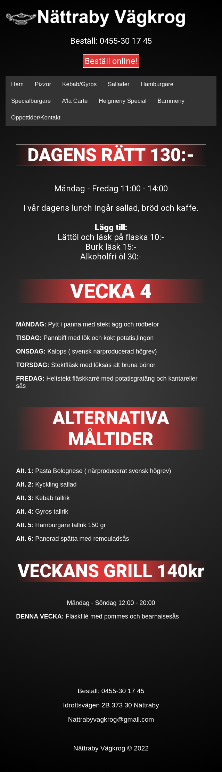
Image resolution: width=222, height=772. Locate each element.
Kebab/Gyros (79, 84)
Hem (17, 84)
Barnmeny (170, 101)
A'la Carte (75, 101)
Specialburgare (31, 101)
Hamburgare (157, 84)
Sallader (118, 84)
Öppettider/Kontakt (35, 117)
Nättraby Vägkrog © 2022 (111, 748)
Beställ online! (111, 61)
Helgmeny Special (122, 101)
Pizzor (43, 84)
